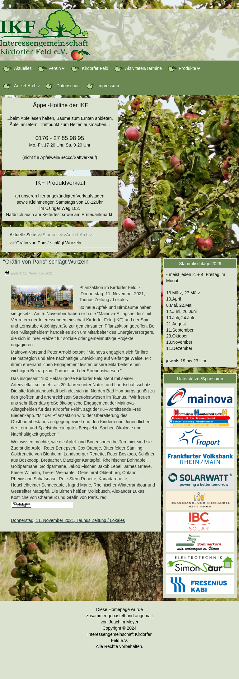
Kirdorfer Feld (89, 69)
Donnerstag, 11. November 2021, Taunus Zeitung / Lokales (68, 520)
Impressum (102, 86)
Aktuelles (17, 69)
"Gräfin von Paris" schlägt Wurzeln (46, 262)
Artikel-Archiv (21, 86)
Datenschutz (63, 86)
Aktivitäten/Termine (138, 69)
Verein (49, 69)
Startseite (52, 234)
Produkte (181, 69)
